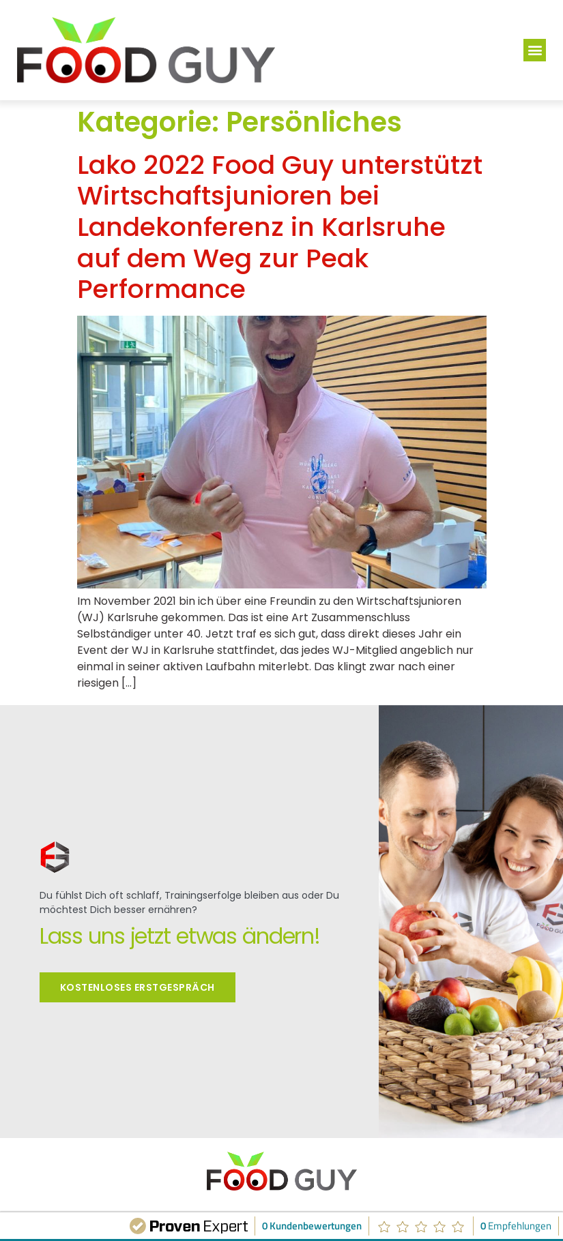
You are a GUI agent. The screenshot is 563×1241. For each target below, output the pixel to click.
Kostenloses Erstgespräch (137, 984)
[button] (534, 50)
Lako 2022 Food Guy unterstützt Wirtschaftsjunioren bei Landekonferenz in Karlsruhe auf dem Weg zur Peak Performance (279, 227)
